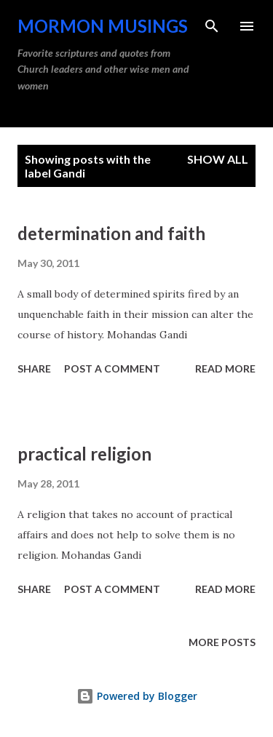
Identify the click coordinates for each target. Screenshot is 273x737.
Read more (225, 368)
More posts (222, 642)
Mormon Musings (102, 25)
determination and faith (111, 233)
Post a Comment (112, 368)
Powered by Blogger (136, 696)
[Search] (212, 26)
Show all (217, 159)
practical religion (84, 453)
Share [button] (34, 368)
